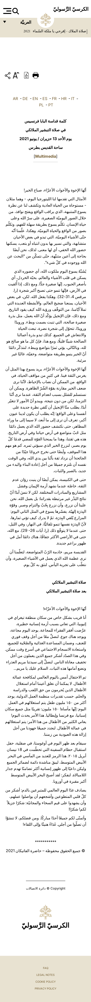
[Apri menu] (6, 11)
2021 (27, 31)
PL (41, 104)
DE (25, 98)
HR (63, 98)
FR (54, 98)
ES (44, 98)
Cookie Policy (45, 981)
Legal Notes (45, 975)
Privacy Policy (45, 988)
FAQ (45, 968)
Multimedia (45, 156)
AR (15, 98)
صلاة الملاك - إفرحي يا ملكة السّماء (59, 31)
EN (35, 98)
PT (50, 104)
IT (72, 98)
